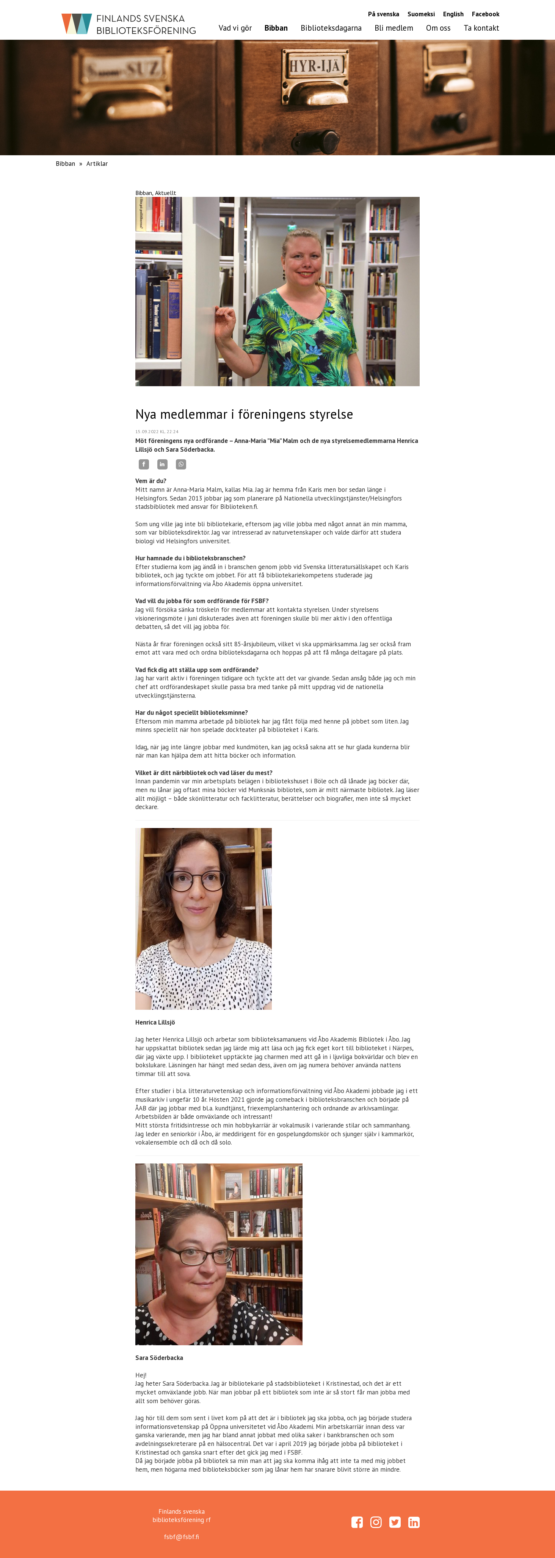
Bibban (276, 28)
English (453, 14)
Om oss (438, 28)
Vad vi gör (235, 28)
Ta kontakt (481, 28)
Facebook (485, 14)
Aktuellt (165, 193)
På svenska (383, 14)
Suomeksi (421, 14)
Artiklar (97, 163)
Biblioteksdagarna (331, 28)
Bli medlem (394, 28)
